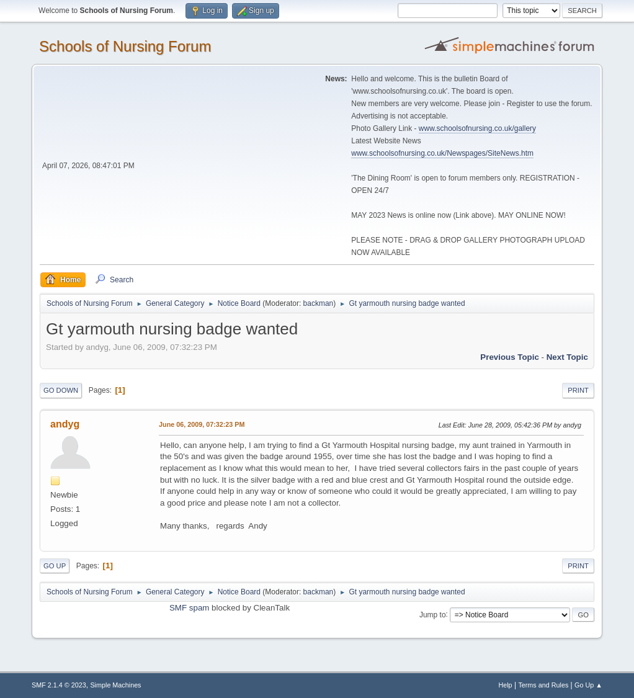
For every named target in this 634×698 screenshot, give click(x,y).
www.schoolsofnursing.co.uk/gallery (477, 128)
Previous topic (509, 357)
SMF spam (189, 607)
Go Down (60, 390)
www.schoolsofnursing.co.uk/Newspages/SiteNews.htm (442, 153)
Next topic (567, 357)
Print (578, 390)
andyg (64, 424)
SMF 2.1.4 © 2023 (59, 685)
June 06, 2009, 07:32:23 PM (201, 424)
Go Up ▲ (588, 685)
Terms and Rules (543, 685)
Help (505, 685)
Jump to (432, 614)
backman (318, 303)
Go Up (54, 566)
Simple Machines (115, 685)
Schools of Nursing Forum (125, 46)
